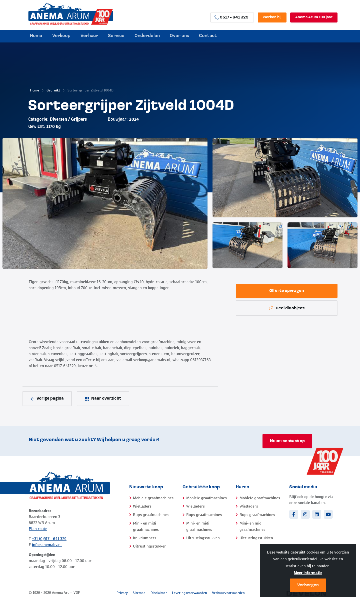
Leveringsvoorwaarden (189, 593)
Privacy (122, 593)
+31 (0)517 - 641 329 (49, 538)
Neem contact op (287, 441)
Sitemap (139, 593)
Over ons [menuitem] (179, 35)
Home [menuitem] (36, 35)
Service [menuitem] (116, 35)
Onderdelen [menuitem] (147, 35)
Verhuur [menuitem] (89, 35)
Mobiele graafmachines (153, 498)
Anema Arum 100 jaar (313, 17)
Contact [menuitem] (208, 35)
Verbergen (308, 585)
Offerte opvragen (286, 291)
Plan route (38, 528)
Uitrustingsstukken (149, 546)
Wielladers (142, 506)
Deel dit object (286, 308)
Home (34, 90)
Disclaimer (158, 593)
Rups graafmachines (150, 514)
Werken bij (272, 17)
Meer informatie (308, 572)
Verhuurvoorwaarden (228, 593)
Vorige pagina (47, 399)
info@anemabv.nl (47, 544)
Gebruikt (53, 90)
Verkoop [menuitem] (61, 35)
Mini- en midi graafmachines (146, 526)
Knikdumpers (144, 538)
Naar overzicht (103, 399)
